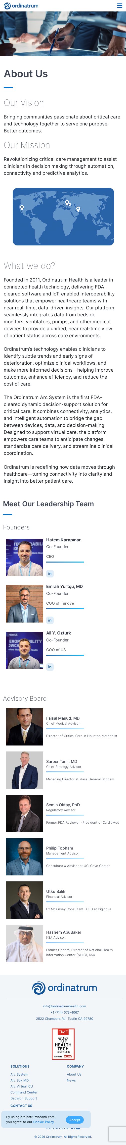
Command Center (24, 1092)
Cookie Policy (43, 1122)
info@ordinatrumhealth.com (64, 1006)
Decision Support (23, 1098)
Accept (74, 1120)
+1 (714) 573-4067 (64, 1012)
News (71, 1080)
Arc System (19, 1074)
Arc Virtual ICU (21, 1086)
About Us (74, 1074)
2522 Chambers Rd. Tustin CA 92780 (64, 1019)
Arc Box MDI (19, 1080)
